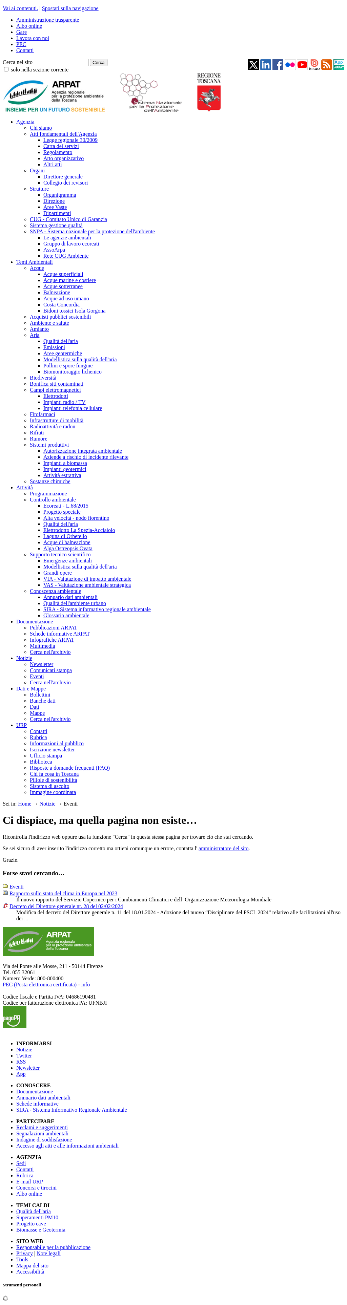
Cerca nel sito (18, 62)
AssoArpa (54, 250)
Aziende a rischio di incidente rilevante (85, 457)
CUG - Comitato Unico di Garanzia (68, 219)
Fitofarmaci (42, 414)
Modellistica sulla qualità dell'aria (80, 359)
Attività (24, 487)
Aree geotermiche (62, 353)
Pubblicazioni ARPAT (53, 627)
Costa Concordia (61, 304)
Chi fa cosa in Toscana (54, 774)
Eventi (37, 676)
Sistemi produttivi (49, 445)
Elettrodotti (55, 396)
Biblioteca (41, 762)
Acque (37, 268)
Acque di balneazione (66, 542)
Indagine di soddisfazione (44, 1139)
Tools (22, 1259)
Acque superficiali (63, 274)
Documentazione (34, 621)
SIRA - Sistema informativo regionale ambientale (97, 609)
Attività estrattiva (62, 475)
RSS (21, 1062)
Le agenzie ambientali (67, 237)
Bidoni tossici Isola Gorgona (74, 311)
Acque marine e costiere (69, 280)
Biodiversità (43, 378)
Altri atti (52, 164)
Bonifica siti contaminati (56, 384)
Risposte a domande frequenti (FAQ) (70, 768)
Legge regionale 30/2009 (70, 140)
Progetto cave (31, 1223)
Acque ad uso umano (66, 298)
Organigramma (59, 195)
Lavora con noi (32, 38)
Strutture (39, 189)
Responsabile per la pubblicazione (53, 1247)
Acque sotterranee (63, 286)
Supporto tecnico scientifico (60, 554)
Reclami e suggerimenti (42, 1127)
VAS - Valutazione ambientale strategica (87, 585)
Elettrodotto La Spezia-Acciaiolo (79, 530)
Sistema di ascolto (49, 786)
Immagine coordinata (53, 792)
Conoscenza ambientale (55, 591)
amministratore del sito (224, 848)
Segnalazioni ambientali (42, 1133)
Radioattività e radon (52, 426)
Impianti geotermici (64, 469)
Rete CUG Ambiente (65, 256)
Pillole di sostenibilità (53, 780)
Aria (34, 335)
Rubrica (38, 737)
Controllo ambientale (53, 499)
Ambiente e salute (49, 323)
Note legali (49, 1253)
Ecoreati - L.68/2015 (65, 506)
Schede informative (37, 1104)
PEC (21, 44)
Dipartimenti (57, 213)
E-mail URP (29, 1181)
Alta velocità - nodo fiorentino (76, 518)
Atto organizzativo (63, 158)
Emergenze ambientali (67, 560)
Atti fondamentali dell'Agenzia (63, 134)
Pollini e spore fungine (68, 365)
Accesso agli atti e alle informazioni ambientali (67, 1146)
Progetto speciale (62, 512)
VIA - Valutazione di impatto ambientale (87, 579)
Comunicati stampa (51, 670)
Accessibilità (30, 1272)
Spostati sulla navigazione (70, 8)
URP (21, 725)
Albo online (29, 26)
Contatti (25, 50)
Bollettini (40, 695)
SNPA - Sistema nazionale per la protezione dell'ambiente (92, 231)
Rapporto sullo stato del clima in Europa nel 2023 (63, 893)
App (21, 1074)
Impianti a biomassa (65, 463)
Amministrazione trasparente (47, 20)
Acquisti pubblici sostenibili (60, 317)
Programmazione (48, 493)
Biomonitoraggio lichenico (72, 372)
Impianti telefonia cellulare (72, 408)
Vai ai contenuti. (20, 8)
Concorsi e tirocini (36, 1188)
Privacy (24, 1253)
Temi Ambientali (34, 262)
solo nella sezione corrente (39, 69)
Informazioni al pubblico (57, 743)
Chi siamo (41, 128)
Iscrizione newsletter (52, 749)
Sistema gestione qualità (56, 225)
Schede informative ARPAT (60, 634)
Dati (34, 707)
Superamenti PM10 (37, 1217)
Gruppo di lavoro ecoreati (71, 244)
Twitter (24, 1055)
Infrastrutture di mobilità (56, 420)
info (85, 984)
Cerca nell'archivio (50, 652)
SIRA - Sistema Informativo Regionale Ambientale (71, 1110)
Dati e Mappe (31, 688)
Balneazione (56, 292)
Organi (37, 170)
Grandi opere (57, 573)
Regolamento (57, 152)
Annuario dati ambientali (70, 597)
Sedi (21, 1163)
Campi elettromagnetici (55, 390)
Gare (21, 32)
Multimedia (42, 646)
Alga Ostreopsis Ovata (68, 548)
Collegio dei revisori (65, 183)
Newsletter (41, 664)
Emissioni (54, 347)
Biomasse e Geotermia (40, 1230)
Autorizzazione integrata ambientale (82, 451)
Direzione (54, 201)
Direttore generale (63, 176)
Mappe (37, 713)
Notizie (24, 658)
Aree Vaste (55, 207)
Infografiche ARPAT (52, 640)
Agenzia (25, 122)
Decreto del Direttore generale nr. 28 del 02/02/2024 (66, 906)
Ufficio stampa (46, 755)
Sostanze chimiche (50, 481)
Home (24, 804)
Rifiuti (37, 432)
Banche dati (43, 701)
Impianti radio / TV (64, 402)
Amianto (39, 329)
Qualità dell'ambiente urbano (74, 603)
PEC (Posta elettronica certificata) (40, 984)
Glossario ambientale (66, 615)
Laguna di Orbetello (65, 536)
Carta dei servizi (61, 146)
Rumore (38, 439)
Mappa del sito (32, 1265)
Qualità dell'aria (60, 341)
